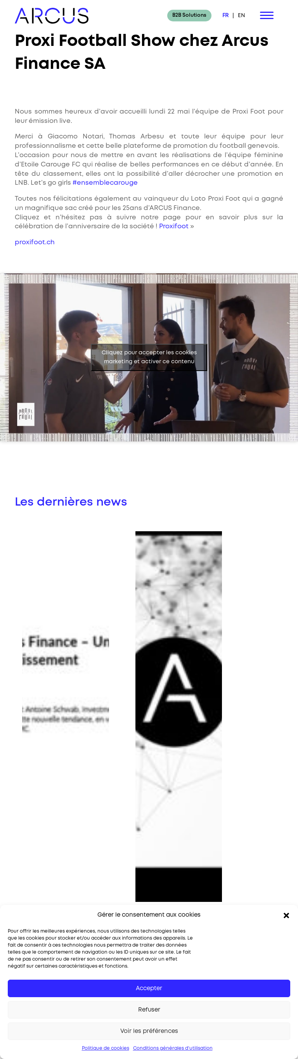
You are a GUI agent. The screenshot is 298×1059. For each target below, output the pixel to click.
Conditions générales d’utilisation (173, 1048)
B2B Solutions (189, 15)
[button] (286, 915)
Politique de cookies (105, 1048)
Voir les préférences (149, 1031)
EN (241, 15)
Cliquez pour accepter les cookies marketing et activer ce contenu (149, 357)
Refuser (149, 1010)
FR (225, 15)
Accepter (149, 988)
